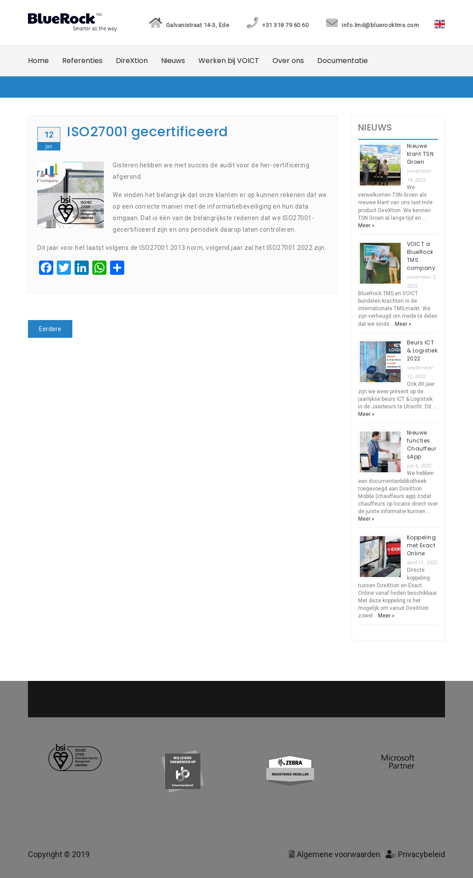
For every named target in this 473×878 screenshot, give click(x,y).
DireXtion (132, 60)
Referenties (82, 60)
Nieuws (173, 60)
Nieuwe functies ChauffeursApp (422, 444)
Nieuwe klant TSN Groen (420, 154)
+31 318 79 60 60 (276, 25)
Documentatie (342, 60)
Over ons (288, 60)
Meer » (366, 225)
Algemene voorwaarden (334, 854)
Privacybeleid (415, 854)
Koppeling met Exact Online (421, 545)
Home (38, 60)
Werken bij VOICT (228, 60)
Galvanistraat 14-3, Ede (188, 25)
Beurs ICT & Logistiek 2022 (422, 350)
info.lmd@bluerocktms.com (371, 25)
